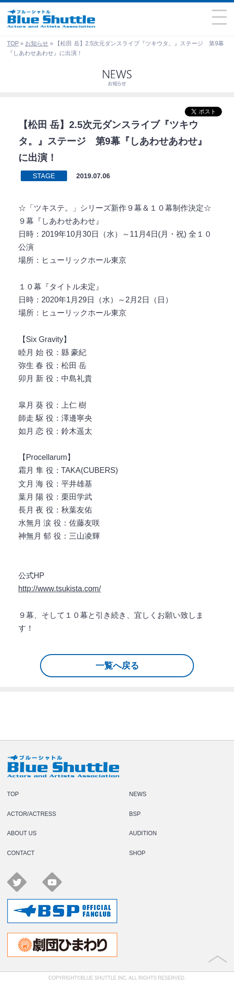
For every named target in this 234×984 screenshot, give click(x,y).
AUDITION (143, 833)
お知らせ (36, 43)
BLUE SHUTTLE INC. (104, 978)
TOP (13, 43)
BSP (135, 814)
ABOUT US (22, 833)
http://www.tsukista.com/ (59, 589)
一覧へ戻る (117, 665)
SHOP (137, 853)
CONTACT (21, 853)
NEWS (138, 794)
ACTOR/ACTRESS (31, 814)
